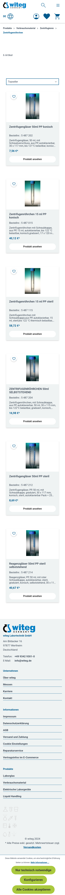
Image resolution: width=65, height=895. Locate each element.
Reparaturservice (13, 750)
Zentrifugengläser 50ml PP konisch (31, 126)
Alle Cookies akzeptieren (33, 889)
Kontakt (7, 698)
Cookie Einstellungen (15, 743)
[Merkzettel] (46, 16)
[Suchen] (43, 5)
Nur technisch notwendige (33, 870)
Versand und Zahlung (15, 736)
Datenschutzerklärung (16, 723)
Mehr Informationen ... (40, 862)
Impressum (9, 716)
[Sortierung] (32, 81)
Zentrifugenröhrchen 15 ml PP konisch (27, 216)
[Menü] (58, 5)
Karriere (7, 691)
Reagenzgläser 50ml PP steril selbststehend (27, 565)
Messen (7, 684)
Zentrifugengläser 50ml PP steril (29, 476)
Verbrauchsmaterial (14, 782)
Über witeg (9, 677)
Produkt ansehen (32, 159)
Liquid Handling (12, 796)
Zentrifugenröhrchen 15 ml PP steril (31, 301)
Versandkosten (32, 847)
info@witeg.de (23, 660)
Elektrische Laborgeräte (17, 789)
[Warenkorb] (57, 16)
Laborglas (9, 775)
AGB (5, 730)
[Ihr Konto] (36, 16)
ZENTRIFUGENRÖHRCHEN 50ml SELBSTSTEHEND (29, 390)
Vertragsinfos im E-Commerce (21, 757)
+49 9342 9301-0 (25, 656)
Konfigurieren (33, 880)
